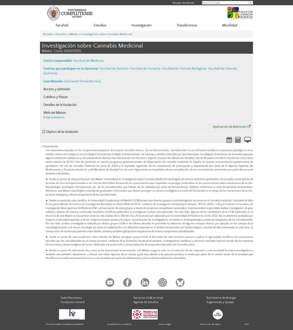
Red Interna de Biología (221, 298)
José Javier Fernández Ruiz (82, 81)
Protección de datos (210, 324)
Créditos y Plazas (55, 97)
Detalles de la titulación (60, 105)
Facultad (62, 25)
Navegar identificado (183, 2)
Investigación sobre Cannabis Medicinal (106, 34)
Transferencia (187, 25)
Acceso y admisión (56, 89)
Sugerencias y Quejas (220, 302)
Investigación (142, 25)
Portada (48, 34)
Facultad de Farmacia (145, 69)
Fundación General (73, 302)
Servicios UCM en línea (148, 298)
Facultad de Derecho (114, 69)
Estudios (100, 25)
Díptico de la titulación (62, 132)
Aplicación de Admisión (230, 127)
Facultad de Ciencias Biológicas (184, 69)
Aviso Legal (165, 324)
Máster (74, 34)
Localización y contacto (119, 324)
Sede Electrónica (71, 298)
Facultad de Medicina (88, 61)
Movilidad (229, 25)
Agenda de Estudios (146, 302)
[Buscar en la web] (251, 2)
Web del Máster (54, 113)
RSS (247, 324)
